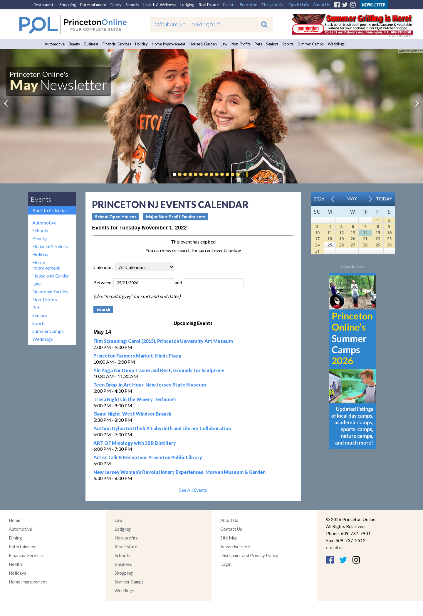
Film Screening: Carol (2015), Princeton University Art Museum (163, 341)
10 (317, 232)
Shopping (67, 4)
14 (365, 232)
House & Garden (203, 44)
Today (384, 198)
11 (329, 232)
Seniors (272, 44)
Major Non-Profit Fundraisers (175, 216)
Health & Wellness (159, 4)
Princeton (248, 4)
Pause (246, 174)
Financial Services (117, 44)
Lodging (187, 4)
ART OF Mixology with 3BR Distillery (134, 443)
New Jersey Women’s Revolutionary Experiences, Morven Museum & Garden (179, 472)
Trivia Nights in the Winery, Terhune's (135, 399)
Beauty (74, 44)
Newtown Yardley (50, 291)
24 (317, 245)
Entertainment (93, 4)
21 (365, 238)
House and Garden (51, 275)
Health (15, 564)
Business (91, 44)
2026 (319, 198)
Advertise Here (235, 546)
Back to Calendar (49, 210)
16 (389, 232)
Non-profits (126, 537)
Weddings (336, 44)
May (351, 198)
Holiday (141, 44)
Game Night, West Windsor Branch (132, 413)
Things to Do (272, 4)
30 (389, 245)
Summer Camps (311, 44)
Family (115, 4)
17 (317, 238)
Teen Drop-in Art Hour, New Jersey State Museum (149, 384)
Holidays (17, 573)
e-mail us (334, 547)
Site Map (229, 537)
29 (377, 245)
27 (352, 245)
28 (365, 245)
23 (389, 238)
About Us (321, 4)
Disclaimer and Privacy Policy (249, 555)
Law (224, 44)
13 (352, 232)
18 (329, 238)
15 (377, 232)
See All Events (193, 490)
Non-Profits (241, 44)
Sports (287, 44)
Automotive (55, 44)
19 (341, 238)
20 (352, 238)
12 (341, 232)
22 (377, 238)
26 (341, 245)
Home (14, 520)
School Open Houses (115, 216)
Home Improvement (168, 44)
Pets (258, 44)
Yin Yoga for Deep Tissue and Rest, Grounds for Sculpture (158, 370)
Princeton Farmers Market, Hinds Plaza (137, 355)
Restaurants (44, 4)
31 (317, 251)
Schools (132, 4)
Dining (15, 537)
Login (225, 564)
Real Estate (209, 4)
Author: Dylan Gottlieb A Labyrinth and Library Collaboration (162, 428)
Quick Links (298, 4)
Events (229, 4)
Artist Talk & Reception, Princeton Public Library (147, 457)
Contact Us (231, 529)
